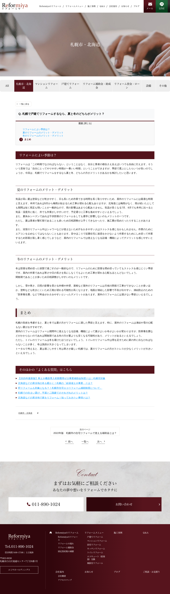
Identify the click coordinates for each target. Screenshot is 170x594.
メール (149, 8)
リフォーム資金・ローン (127, 86)
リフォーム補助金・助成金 (97, 86)
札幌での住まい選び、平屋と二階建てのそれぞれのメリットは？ (53, 393)
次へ (99, 441)
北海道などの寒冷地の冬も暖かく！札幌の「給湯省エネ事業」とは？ (55, 383)
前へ (70, 441)
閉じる (87, 123)
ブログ (136, 6)
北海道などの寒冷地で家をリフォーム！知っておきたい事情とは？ (54, 397)
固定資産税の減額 (66, 551)
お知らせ (125, 6)
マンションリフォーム (46, 86)
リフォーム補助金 (66, 548)
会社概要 (62, 576)
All (7, 85)
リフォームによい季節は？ (36, 129)
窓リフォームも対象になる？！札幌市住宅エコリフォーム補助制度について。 (60, 388)
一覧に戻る (24, 104)
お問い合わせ (123, 504)
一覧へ (85, 441)
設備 (148, 85)
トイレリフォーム (95, 552)
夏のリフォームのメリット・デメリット (43, 132)
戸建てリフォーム (70, 86)
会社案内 (113, 6)
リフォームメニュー (74, 6)
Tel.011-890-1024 (19, 546)
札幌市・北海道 (23, 86)
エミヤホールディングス (19, 570)
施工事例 (91, 6)
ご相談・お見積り (151, 572)
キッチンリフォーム (96, 549)
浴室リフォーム (94, 545)
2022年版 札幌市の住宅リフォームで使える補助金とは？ (85, 433)
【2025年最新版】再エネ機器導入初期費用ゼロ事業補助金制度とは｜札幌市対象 (61, 378)
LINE (161, 8)
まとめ (27, 139)
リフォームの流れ (66, 544)
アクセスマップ (65, 580)
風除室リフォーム (95, 563)
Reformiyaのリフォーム (50, 6)
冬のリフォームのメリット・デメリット (43, 135)
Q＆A (102, 6)
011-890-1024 (46, 504)
